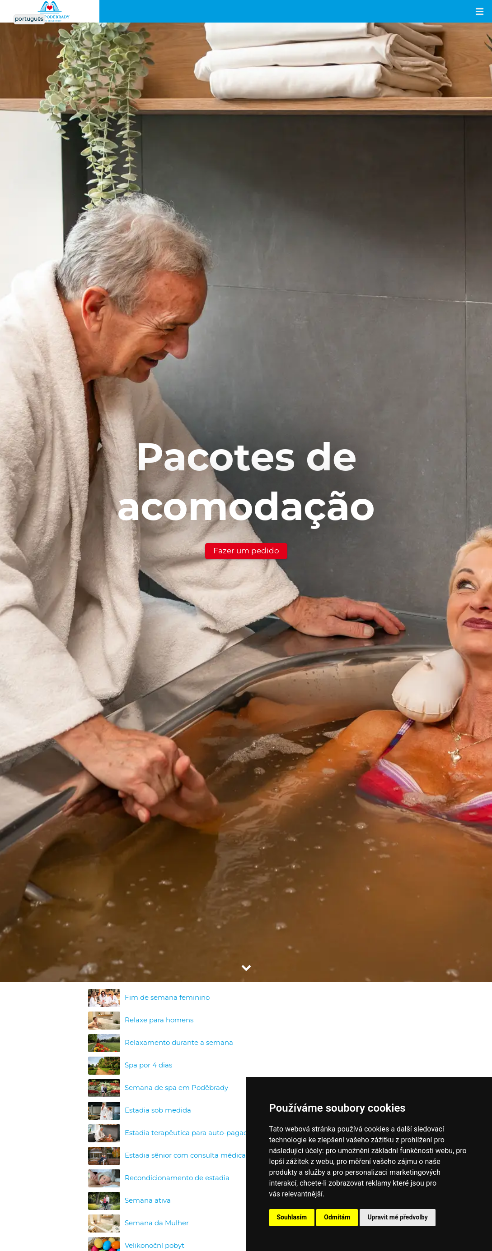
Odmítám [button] (337, 1217)
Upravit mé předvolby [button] (397, 1217)
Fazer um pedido (246, 551)
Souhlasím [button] (292, 1217)
